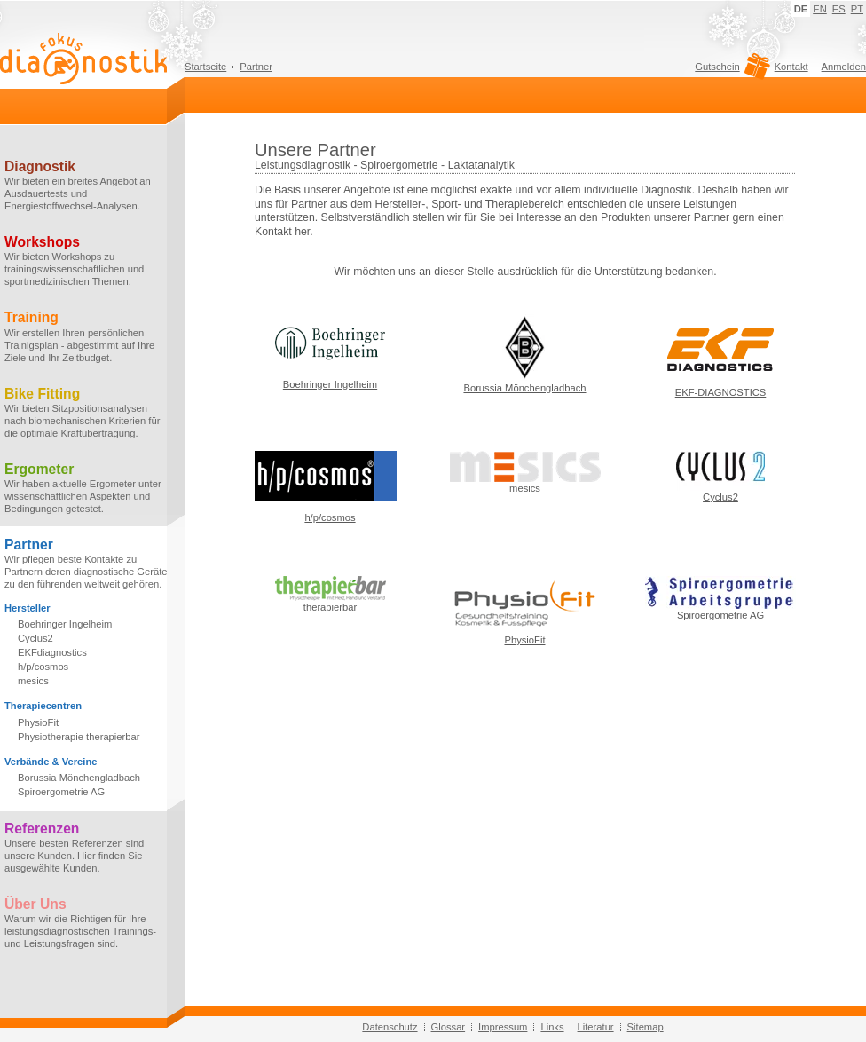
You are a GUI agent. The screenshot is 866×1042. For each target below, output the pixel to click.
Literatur (596, 1027)
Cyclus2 (35, 638)
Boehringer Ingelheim (65, 624)
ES (839, 9)
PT (857, 9)
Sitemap (645, 1027)
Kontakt (791, 66)
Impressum (502, 1027)
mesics (33, 680)
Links (551, 1027)
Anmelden (844, 66)
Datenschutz (389, 1027)
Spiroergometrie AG (61, 791)
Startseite (205, 66)
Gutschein (730, 71)
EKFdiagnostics (52, 652)
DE (801, 9)
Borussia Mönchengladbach (79, 777)
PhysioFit (38, 722)
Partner (256, 66)
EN (820, 9)
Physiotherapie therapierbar (78, 736)
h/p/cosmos (43, 666)
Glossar (448, 1027)
